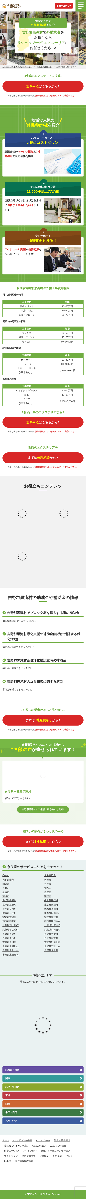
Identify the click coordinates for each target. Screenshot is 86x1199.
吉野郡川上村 (51, 950)
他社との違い (39, 1145)
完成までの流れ (58, 1145)
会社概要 (44, 1155)
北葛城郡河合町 (52, 929)
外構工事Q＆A (11, 1150)
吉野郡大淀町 (51, 933)
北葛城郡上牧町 (10, 925)
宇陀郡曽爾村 (9, 917)
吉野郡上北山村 (10, 950)
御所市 (47, 888)
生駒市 (5, 892)
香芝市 (47, 892)
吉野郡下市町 (9, 938)
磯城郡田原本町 (52, 913)
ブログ (69, 1155)
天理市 (47, 879)
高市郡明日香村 (52, 921)
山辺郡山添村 (9, 900)
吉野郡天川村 (9, 942)
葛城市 (5, 896)
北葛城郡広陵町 (10, 929)
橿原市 (5, 883)
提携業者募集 (29, 1155)
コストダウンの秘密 (22, 1140)
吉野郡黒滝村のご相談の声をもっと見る (43, 809)
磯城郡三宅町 (9, 913)
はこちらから (43, 86)
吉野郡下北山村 (52, 946)
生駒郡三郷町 (9, 904)
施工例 (7, 1161)
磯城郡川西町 (51, 908)
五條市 (5, 888)
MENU (81, 6)
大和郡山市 (8, 879)
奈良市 (5, 875)
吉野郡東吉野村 (10, 954)
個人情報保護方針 (24, 1161)
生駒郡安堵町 (9, 908)
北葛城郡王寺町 (52, 925)
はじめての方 (43, 1140)
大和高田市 (50, 875)
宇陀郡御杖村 (51, 917)
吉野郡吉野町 (9, 933)
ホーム (5, 1140)
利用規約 (57, 1155)
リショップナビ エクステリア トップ (17, 67)
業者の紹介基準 (62, 1140)
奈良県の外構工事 (44, 67)
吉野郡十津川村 (10, 946)
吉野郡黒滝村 (51, 938)
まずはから (43, 457)
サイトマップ (11, 1155)
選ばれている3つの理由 (16, 1145)
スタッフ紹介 (30, 1150)
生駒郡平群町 (51, 900)
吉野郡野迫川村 (52, 942)
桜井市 (47, 883)
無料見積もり (64, 6)
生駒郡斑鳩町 (51, 904)
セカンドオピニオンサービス (55, 1150)
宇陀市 (47, 896)
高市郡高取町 (9, 921)
